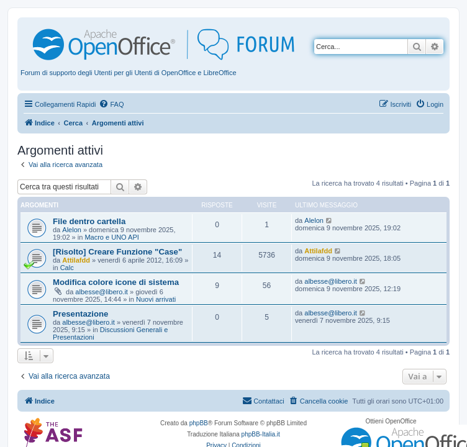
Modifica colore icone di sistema (116, 282)
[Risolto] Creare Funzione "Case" (117, 251)
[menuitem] (111, 104)
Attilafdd (76, 260)
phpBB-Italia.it (261, 434)
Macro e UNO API (111, 237)
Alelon (71, 229)
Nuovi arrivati (156, 299)
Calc (67, 267)
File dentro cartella (89, 221)
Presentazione (80, 313)
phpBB (198, 423)
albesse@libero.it (101, 292)
